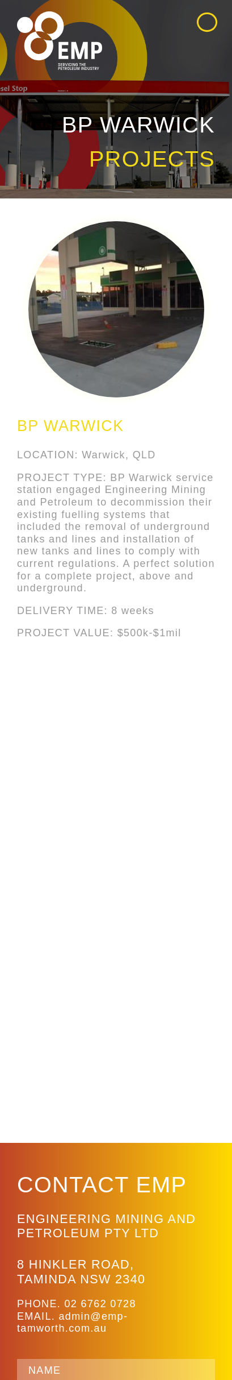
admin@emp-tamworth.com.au (72, 1323)
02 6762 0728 (100, 1303)
